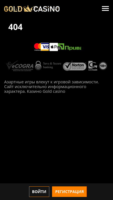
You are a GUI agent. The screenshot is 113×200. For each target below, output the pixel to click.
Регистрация (69, 191)
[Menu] (105, 8)
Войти (39, 191)
